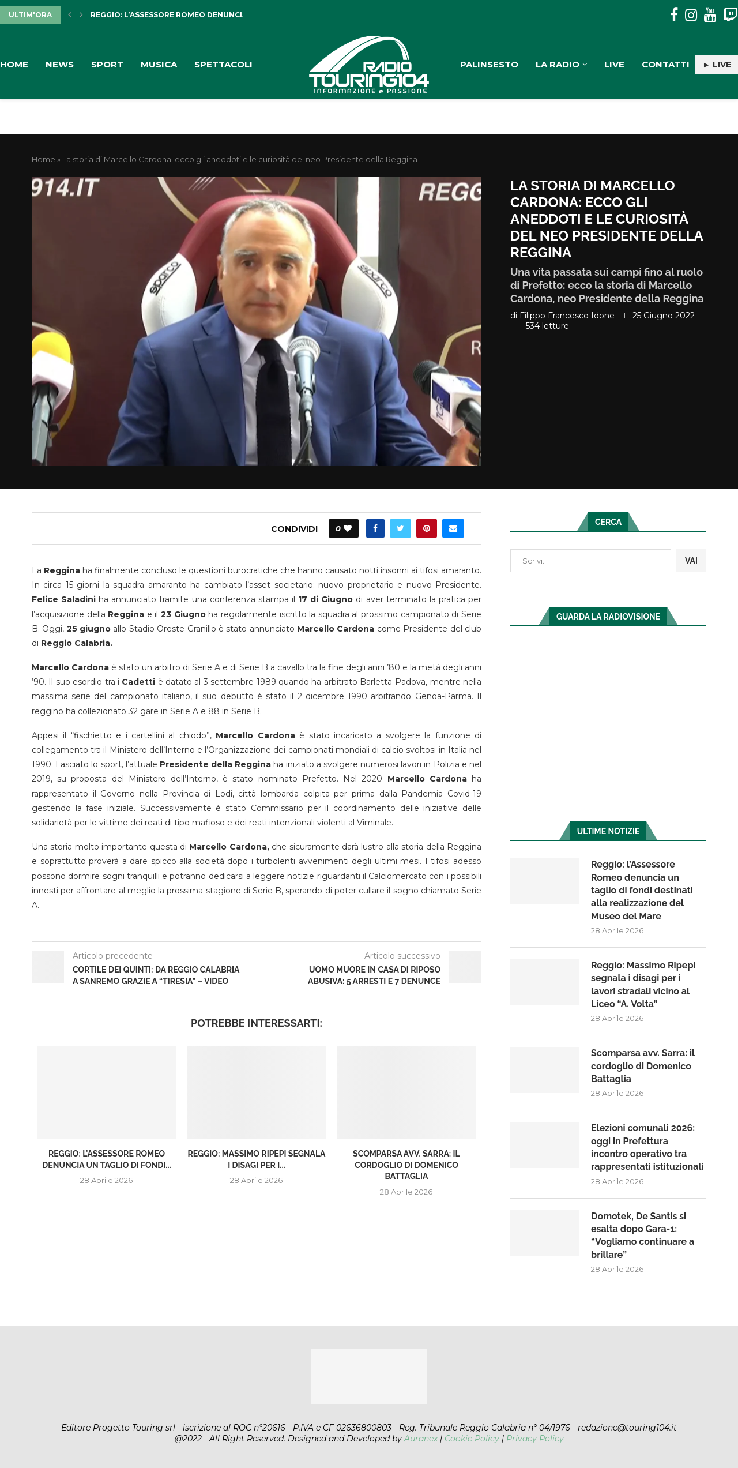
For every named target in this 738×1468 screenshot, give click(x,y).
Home (14, 64)
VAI (691, 560)
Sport (107, 64)
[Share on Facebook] (375, 528)
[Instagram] (691, 15)
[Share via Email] (453, 528)
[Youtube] (710, 15)
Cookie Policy (472, 1438)
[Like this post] (348, 528)
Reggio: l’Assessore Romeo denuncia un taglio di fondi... (212, 14)
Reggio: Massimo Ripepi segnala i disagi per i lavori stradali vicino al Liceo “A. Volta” (643, 984)
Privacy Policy (535, 1438)
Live (614, 64)
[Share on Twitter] (400, 528)
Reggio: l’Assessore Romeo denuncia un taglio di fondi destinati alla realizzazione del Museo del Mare (642, 890)
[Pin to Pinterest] (426, 528)
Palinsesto (489, 64)
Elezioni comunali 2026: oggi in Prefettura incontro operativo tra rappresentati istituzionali (647, 1147)
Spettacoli (223, 64)
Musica (159, 64)
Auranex (421, 1438)
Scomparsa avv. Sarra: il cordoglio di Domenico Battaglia (406, 1165)
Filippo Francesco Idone (567, 315)
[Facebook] (674, 15)
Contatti (666, 64)
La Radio (557, 64)
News (60, 64)
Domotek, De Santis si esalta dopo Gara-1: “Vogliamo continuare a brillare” (642, 1235)
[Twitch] (730, 15)
